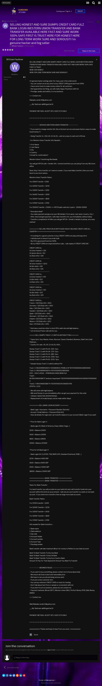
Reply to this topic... (22, 657)
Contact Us (50, 680)
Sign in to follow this (10, 21)
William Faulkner (17, 46)
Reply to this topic (88, 51)
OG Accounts (29, 46)
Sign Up (80, 11)
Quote (36, 634)
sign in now (51, 650)
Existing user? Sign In (64, 11)
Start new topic (69, 51)
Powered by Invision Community (51, 683)
